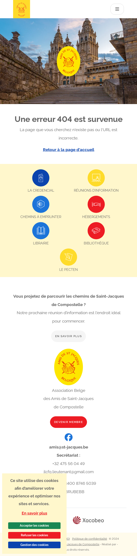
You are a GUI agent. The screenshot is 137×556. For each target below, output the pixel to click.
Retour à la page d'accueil (68, 149)
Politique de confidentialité (89, 538)
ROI (67, 538)
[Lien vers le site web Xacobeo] (88, 520)
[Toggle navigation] (117, 9)
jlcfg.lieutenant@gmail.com (69, 471)
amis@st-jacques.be (68, 447)
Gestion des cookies (34, 545)
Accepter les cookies (34, 525)
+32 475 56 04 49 (68, 463)
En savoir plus (68, 336)
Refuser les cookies (34, 535)
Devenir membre (68, 422)
